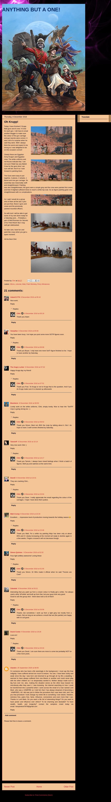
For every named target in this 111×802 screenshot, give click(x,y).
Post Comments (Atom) (44, 795)
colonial (18, 284)
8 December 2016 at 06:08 (34, 347)
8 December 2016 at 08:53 (34, 422)
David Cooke (15, 632)
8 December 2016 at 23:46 (34, 530)
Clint (18, 313)
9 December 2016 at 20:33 (34, 648)
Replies (15, 309)
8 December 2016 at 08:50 (29, 403)
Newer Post (9, 787)
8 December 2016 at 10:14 (28, 442)
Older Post (68, 787)
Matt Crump (15, 514)
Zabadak (13, 588)
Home (39, 787)
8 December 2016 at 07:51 (34, 383)
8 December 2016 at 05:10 (31, 297)
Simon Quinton (16, 552)
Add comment (10, 715)
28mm (12, 284)
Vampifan (14, 331)
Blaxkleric (14, 403)
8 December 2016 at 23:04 (34, 494)
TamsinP (13, 442)
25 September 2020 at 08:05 (28, 668)
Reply (12, 304)
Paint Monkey (31, 284)
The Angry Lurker (17, 367)
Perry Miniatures (43, 284)
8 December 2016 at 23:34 (30, 514)
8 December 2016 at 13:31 (26, 478)
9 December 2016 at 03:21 (28, 588)
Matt (23, 284)
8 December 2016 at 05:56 (28, 331)
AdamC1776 (15, 297)
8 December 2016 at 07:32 (35, 367)
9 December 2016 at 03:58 (34, 609)
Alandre (13, 668)
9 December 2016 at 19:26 (31, 632)
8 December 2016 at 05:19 (34, 313)
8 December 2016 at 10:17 (34, 458)
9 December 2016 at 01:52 (33, 552)
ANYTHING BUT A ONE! (31, 9)
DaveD (12, 478)
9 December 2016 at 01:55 (34, 569)
